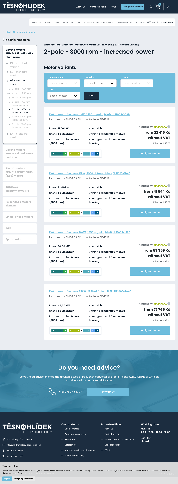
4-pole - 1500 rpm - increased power (22, 125)
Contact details (89, 7)
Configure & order (150, 160)
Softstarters (71, 451)
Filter (91, 102)
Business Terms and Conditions (122, 446)
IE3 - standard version (124, 22)
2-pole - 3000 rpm (21, 95)
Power (126, 84)
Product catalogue (33, 22)
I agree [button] (7, 478)
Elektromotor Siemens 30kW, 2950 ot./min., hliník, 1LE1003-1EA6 (100, 239)
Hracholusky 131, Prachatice (19, 445)
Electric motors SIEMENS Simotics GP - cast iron (20, 160)
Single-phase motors (19, 223)
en (169, 7)
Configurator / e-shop (129, 7)
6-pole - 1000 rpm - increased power (22, 132)
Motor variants (60, 74)
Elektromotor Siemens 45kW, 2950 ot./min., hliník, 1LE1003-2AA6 (101, 297)
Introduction (14, 22)
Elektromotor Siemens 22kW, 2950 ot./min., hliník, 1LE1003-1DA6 (101, 180)
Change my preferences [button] (25, 478)
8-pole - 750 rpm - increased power (22, 110)
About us (69, 7)
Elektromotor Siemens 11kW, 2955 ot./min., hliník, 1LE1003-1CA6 (100, 121)
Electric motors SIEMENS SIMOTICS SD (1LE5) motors (19, 178)
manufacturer (57, 84)
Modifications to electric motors (82, 456)
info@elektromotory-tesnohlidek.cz (24, 451)
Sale (8, 234)
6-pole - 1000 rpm (21, 104)
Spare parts (13, 246)
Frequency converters (77, 440)
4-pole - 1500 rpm (21, 99)
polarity (90, 84)
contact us (121, 398)
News (107, 7)
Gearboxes (71, 446)
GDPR (107, 456)
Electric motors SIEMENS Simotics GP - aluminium (87, 22)
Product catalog (114, 440)
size (51, 96)
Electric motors (54, 22)
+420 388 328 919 (14, 457)
